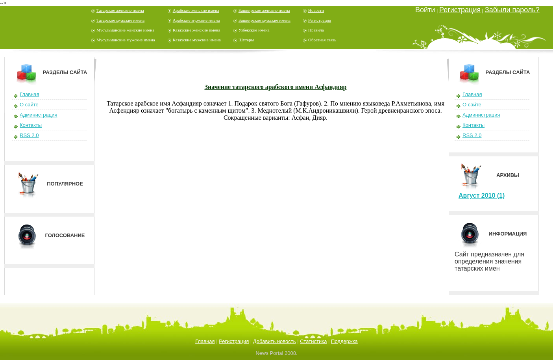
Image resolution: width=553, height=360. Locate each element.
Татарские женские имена (120, 10)
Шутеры (246, 39)
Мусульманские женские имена (125, 30)
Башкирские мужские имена (264, 20)
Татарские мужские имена (120, 20)
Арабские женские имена (196, 10)
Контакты (31, 125)
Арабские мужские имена (196, 20)
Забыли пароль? (512, 10)
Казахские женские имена (196, 30)
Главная (29, 94)
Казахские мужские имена (197, 39)
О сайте (29, 105)
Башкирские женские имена (264, 10)
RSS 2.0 (29, 135)
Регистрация (319, 20)
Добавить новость (274, 341)
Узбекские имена (254, 30)
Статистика (313, 341)
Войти (425, 10)
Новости (316, 10)
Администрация (38, 115)
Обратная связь (322, 39)
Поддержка (344, 341)
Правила (316, 30)
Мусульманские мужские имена (125, 39)
